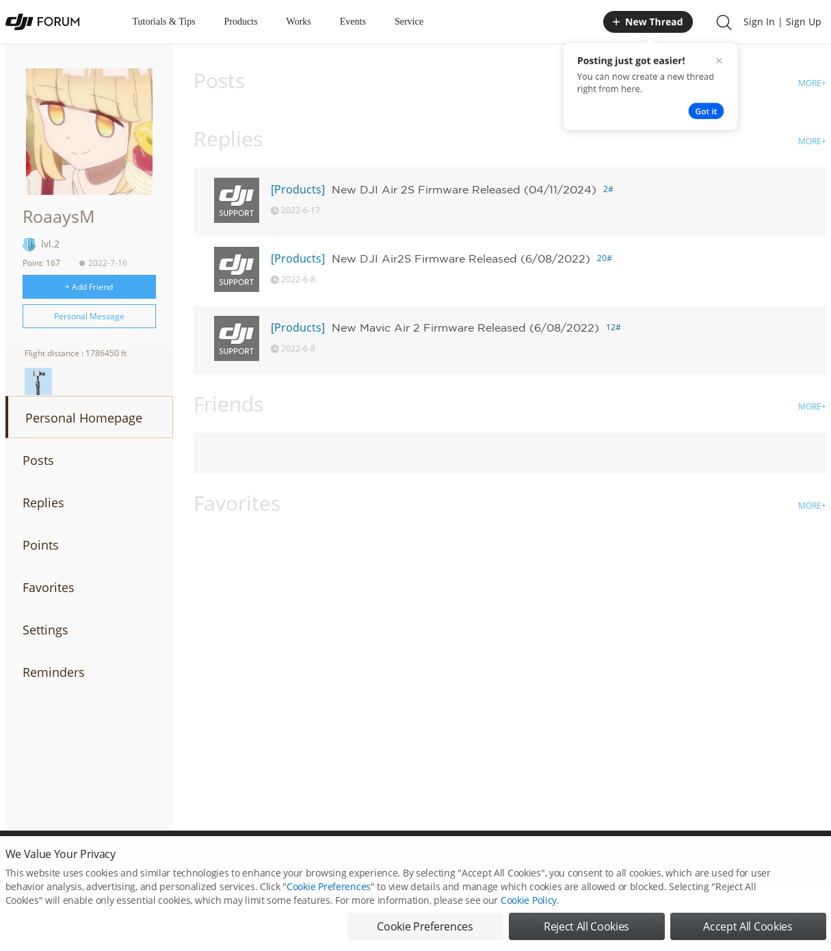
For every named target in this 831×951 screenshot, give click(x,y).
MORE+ (812, 83)
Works (299, 21)
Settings (45, 629)
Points (41, 545)
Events (353, 21)
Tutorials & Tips (164, 21)
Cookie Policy (529, 915)
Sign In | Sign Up (782, 21)
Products (241, 21)
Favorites (49, 587)
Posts (38, 460)
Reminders (54, 672)
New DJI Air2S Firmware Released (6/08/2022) (461, 258)
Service (409, 21)
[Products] (298, 189)
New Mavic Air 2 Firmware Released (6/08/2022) (465, 327)
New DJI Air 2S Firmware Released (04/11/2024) (464, 189)
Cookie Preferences (329, 901)
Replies (43, 502)
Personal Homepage (83, 418)
